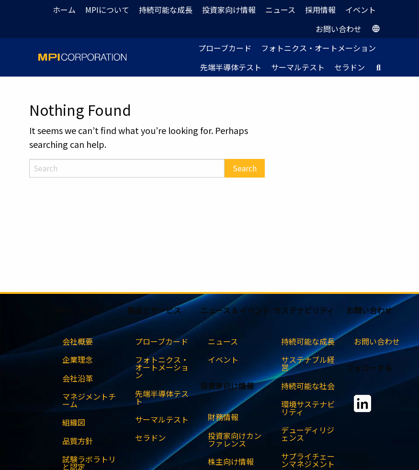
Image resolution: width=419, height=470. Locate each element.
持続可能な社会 (308, 386)
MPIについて (107, 9)
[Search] (127, 168)
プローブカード (224, 48)
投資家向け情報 (229, 9)
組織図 (73, 422)
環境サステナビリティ (308, 407)
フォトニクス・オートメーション (318, 48)
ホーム (64, 9)
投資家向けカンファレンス (234, 439)
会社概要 (77, 341)
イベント (360, 9)
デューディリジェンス (307, 433)
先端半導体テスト (230, 67)
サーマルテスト (298, 67)
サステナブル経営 (308, 363)
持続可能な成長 (166, 9)
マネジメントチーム (89, 400)
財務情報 (223, 417)
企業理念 (77, 359)
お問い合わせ (339, 28)
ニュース (280, 9)
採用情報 (320, 9)
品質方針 (77, 441)
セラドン (349, 67)
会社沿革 (77, 378)
